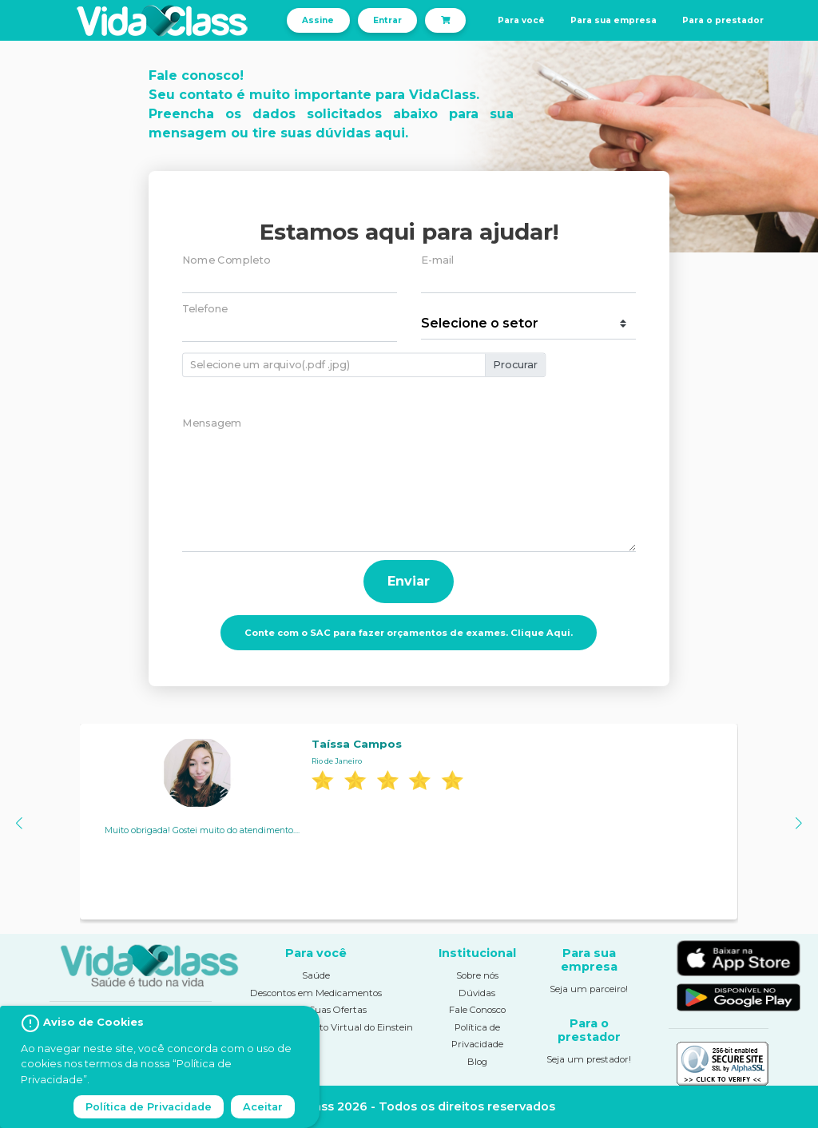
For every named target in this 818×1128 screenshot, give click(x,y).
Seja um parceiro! (589, 989)
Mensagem (211, 423)
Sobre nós (477, 975)
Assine (318, 20)
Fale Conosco (477, 1009)
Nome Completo (226, 260)
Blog (477, 1061)
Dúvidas (477, 993)
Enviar (408, 581)
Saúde (316, 975)
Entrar (387, 20)
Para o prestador (723, 20)
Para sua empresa (613, 20)
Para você (521, 20)
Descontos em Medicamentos (316, 993)
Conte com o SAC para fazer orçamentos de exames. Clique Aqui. (408, 632)
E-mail (438, 260)
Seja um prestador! (588, 1059)
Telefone (205, 309)
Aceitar (263, 1107)
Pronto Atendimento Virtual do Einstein (324, 1027)
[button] (19, 823)
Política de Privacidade (148, 1107)
